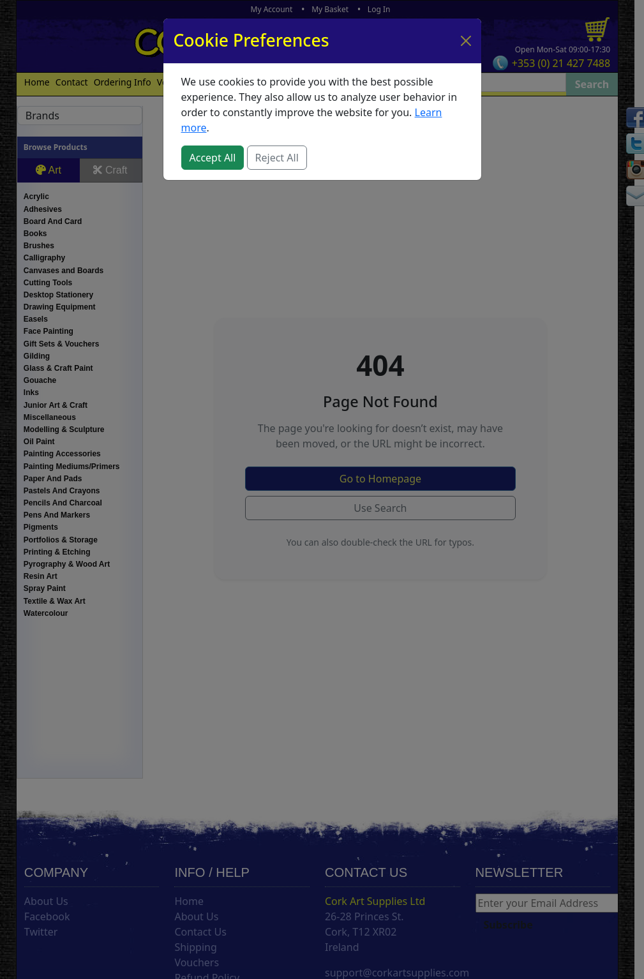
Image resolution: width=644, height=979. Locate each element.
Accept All (213, 158)
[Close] (466, 41)
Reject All (277, 158)
